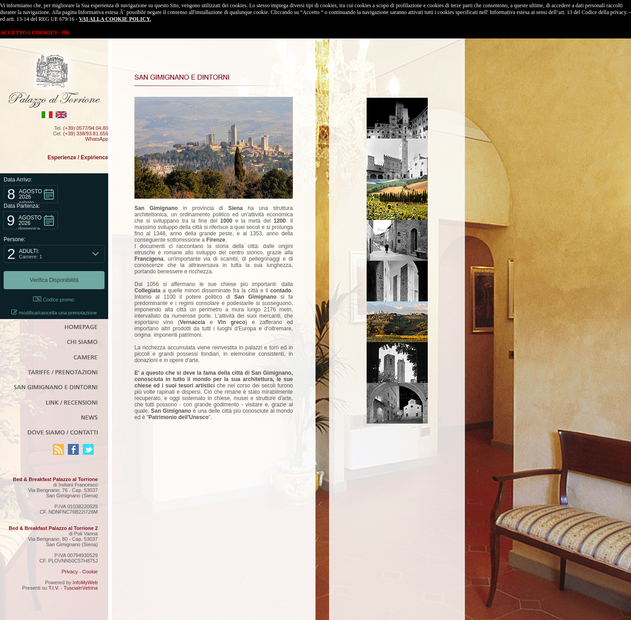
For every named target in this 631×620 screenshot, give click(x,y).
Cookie (90, 571)
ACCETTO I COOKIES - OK (35, 32)
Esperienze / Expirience (78, 157)
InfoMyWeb (85, 582)
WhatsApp (96, 139)
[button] (31, 194)
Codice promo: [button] (54, 299)
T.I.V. (53, 588)
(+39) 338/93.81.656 (85, 133)
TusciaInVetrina (81, 588)
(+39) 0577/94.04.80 (85, 128)
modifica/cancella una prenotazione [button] (54, 312)
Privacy (70, 571)
